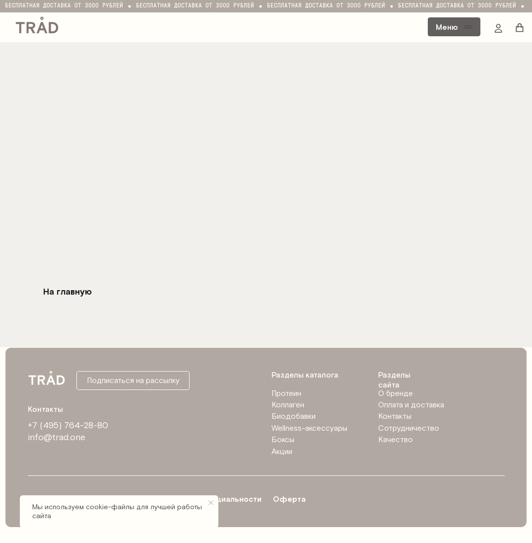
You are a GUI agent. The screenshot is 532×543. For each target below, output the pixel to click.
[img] (36, 24)
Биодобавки (293, 416)
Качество (395, 440)
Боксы (282, 440)
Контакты (394, 416)
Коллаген (287, 405)
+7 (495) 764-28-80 (68, 425)
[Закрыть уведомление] (211, 503)
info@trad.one (56, 437)
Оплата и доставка (411, 405)
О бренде (395, 393)
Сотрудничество (408, 428)
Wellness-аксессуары (309, 428)
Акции (281, 452)
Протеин (286, 393)
